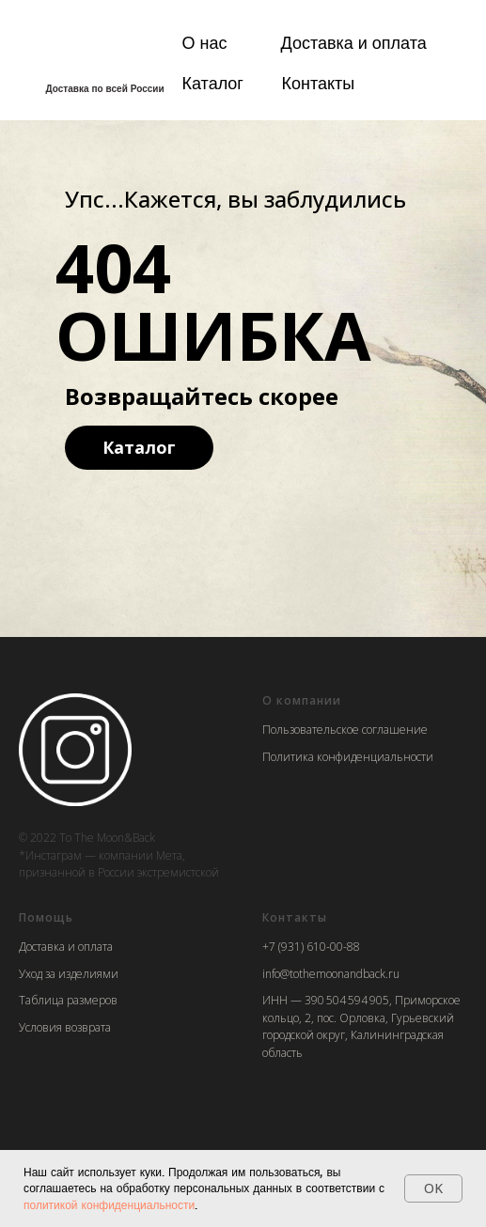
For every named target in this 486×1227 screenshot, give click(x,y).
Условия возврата (65, 1027)
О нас (204, 42)
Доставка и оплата (354, 42)
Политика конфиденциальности (347, 757)
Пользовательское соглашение (345, 730)
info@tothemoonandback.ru (331, 974)
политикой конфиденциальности (109, 1205)
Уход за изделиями (68, 974)
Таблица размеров (68, 1000)
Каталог (212, 82)
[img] (97, 49)
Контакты (318, 82)
